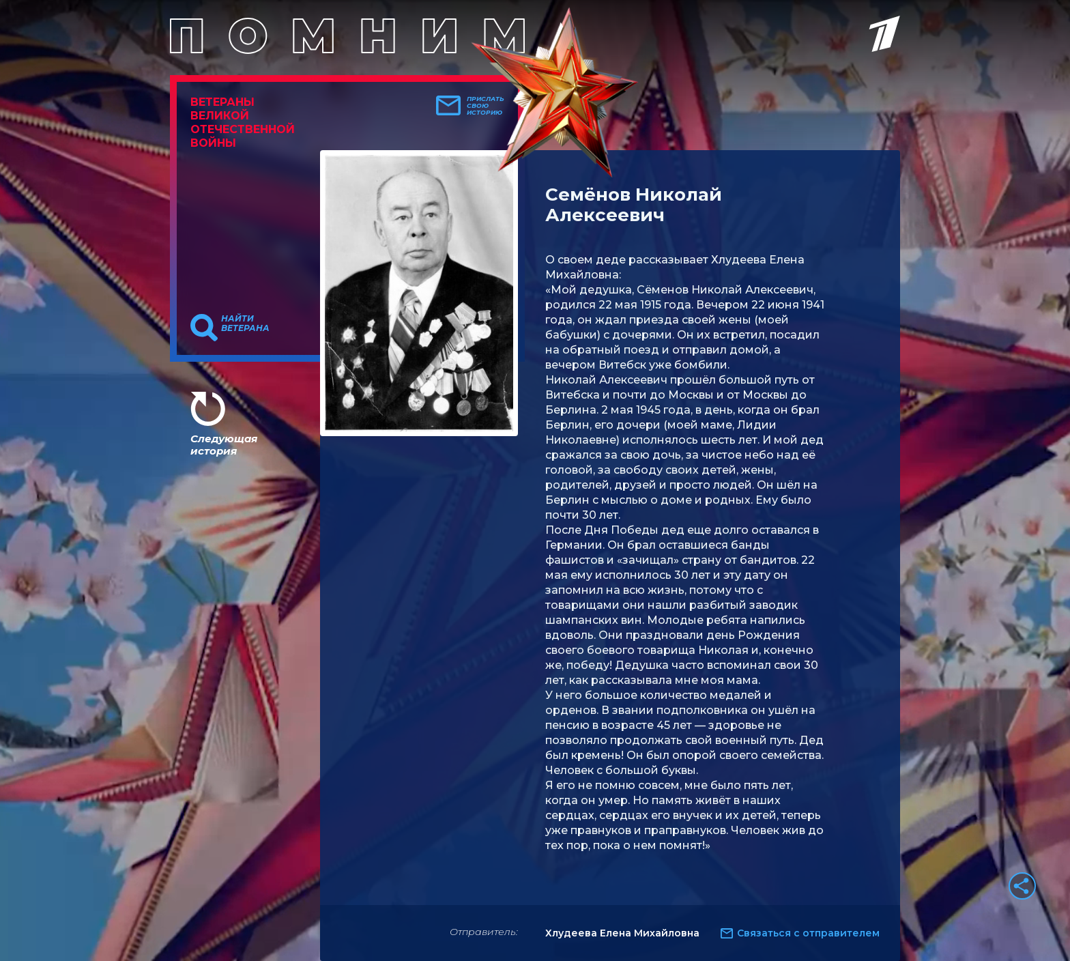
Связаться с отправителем (808, 933)
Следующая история (223, 444)
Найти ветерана (245, 323)
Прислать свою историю (485, 106)
